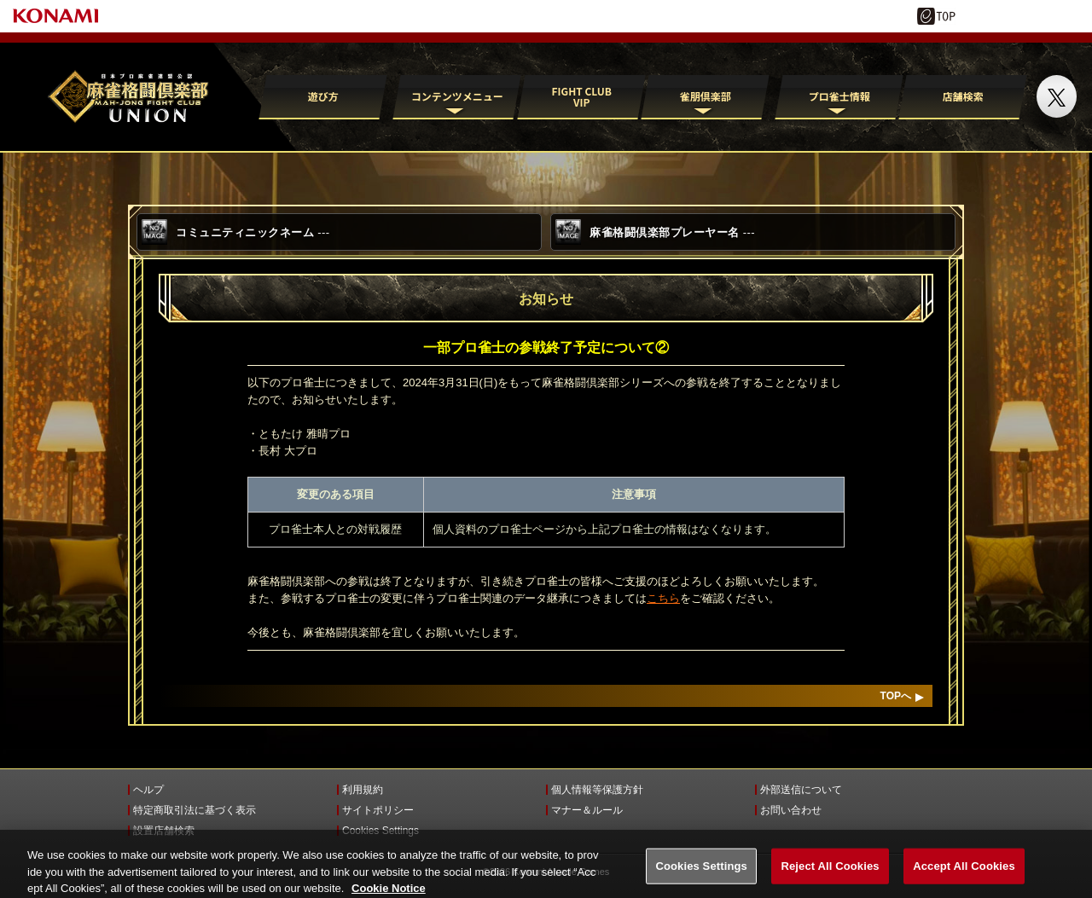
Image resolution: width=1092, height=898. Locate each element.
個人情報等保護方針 (597, 790)
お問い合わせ (791, 810)
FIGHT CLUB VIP (581, 96)
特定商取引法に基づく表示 (194, 810)
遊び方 (323, 96)
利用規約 (362, 790)
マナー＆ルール (587, 810)
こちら (663, 598)
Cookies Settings (380, 831)
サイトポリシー (378, 810)
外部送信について (801, 790)
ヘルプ (148, 790)
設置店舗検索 (164, 831)
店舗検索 (963, 96)
